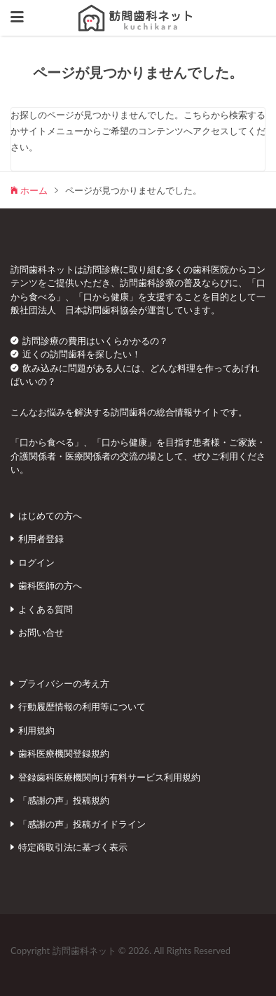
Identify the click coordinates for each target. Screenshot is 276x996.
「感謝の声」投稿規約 (63, 800)
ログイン (36, 562)
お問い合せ (41, 632)
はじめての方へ (50, 515)
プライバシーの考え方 (63, 683)
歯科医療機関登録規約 (63, 753)
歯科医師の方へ (50, 585)
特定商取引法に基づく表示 (72, 847)
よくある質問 (45, 609)
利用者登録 (41, 538)
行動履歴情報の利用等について (82, 706)
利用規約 (36, 730)
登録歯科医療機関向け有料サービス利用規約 (109, 777)
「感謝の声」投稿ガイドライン (82, 824)
